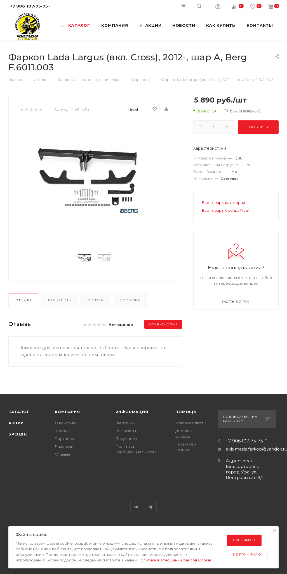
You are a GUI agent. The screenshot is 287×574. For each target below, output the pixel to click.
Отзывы (23, 300)
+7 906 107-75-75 (244, 441)
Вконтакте (136, 507)
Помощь (186, 411)
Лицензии (64, 446)
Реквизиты (126, 430)
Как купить (59, 300)
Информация (132, 411)
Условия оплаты (190, 423)
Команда (63, 430)
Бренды (18, 434)
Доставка (130, 300)
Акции (16, 423)
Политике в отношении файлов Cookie (174, 560)
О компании (66, 423)
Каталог (18, 411)
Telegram (151, 507)
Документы (126, 438)
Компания (67, 411)
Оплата (95, 300)
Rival (133, 109)
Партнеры (65, 438)
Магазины (125, 423)
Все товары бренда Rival (225, 210)
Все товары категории (223, 202)
